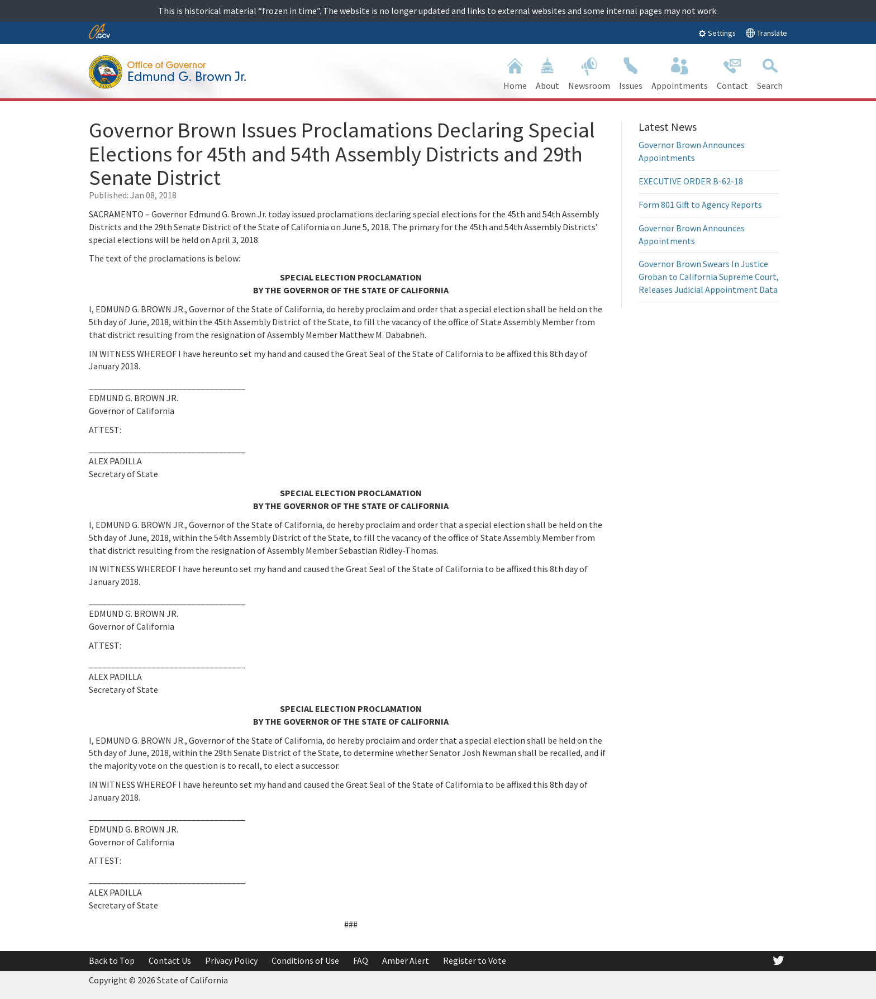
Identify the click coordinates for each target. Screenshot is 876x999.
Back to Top (112, 960)
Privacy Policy (231, 960)
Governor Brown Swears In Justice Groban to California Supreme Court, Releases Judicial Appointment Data (709, 276)
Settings (717, 33)
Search (770, 72)
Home (515, 72)
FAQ (360, 960)
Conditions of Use (305, 960)
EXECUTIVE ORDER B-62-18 (691, 181)
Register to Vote (474, 960)
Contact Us (170, 960)
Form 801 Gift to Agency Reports (700, 204)
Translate (766, 32)
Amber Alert (405, 960)
